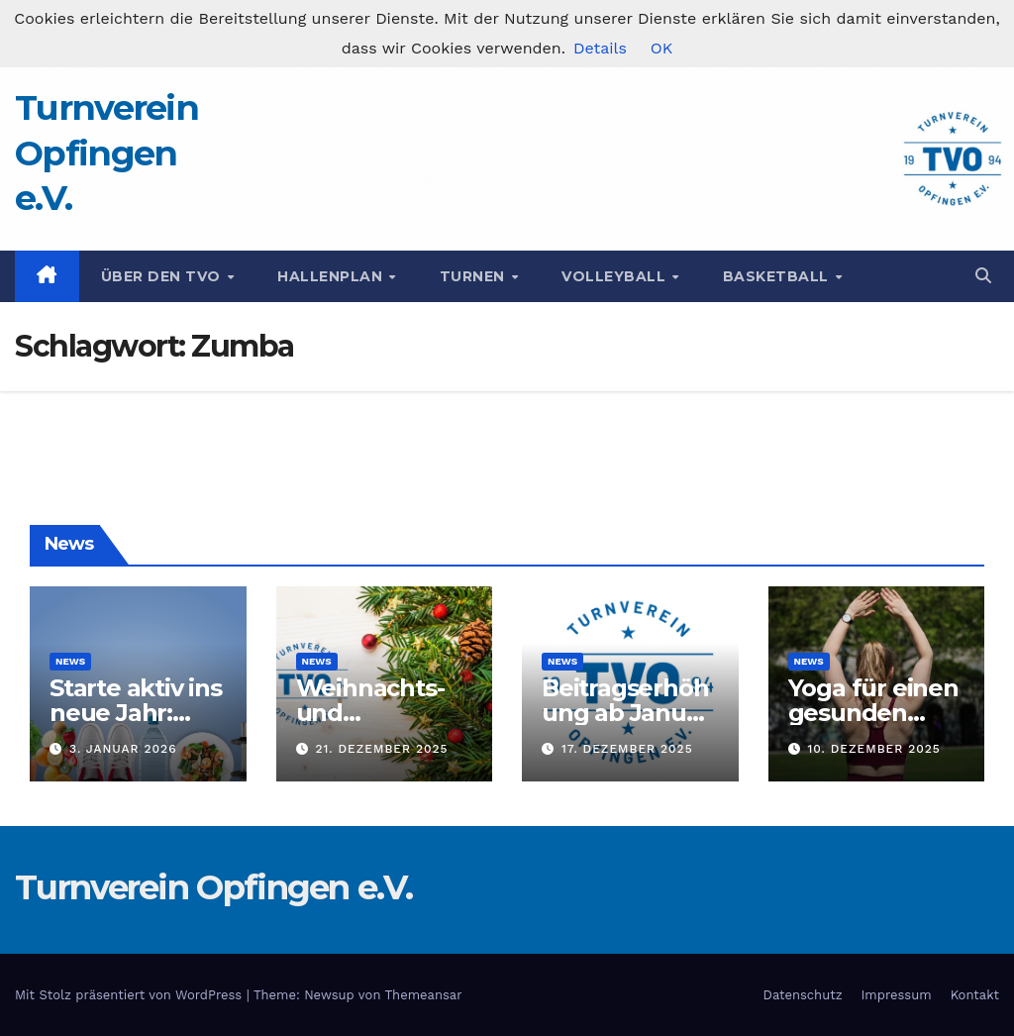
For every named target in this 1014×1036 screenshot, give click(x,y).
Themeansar (423, 994)
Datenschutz (803, 994)
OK (661, 48)
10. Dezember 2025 (873, 749)
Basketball (778, 276)
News (70, 661)
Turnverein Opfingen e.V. (106, 152)
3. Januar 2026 (123, 749)
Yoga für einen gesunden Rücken (873, 712)
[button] (983, 275)
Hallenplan (332, 276)
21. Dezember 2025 (381, 749)
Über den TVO (163, 276)
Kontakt (975, 994)
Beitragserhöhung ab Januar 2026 (625, 712)
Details (600, 48)
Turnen (475, 276)
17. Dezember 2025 (627, 749)
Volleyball (615, 276)
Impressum (897, 994)
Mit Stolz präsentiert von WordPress (131, 994)
